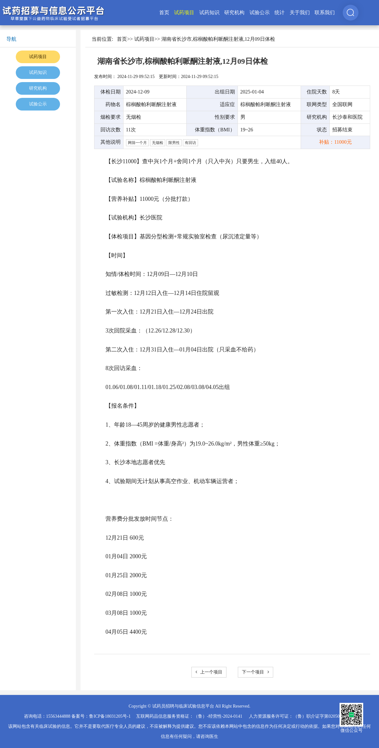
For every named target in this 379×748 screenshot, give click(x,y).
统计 (279, 12)
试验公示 (260, 12)
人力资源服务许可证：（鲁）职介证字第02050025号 (300, 716)
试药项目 (184, 12)
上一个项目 (209, 672)
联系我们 (325, 12)
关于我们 (300, 12)
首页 (164, 12)
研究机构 (234, 12)
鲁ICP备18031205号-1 (109, 716)
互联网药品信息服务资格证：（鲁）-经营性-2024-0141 (189, 716)
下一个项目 (255, 672)
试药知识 (209, 12)
